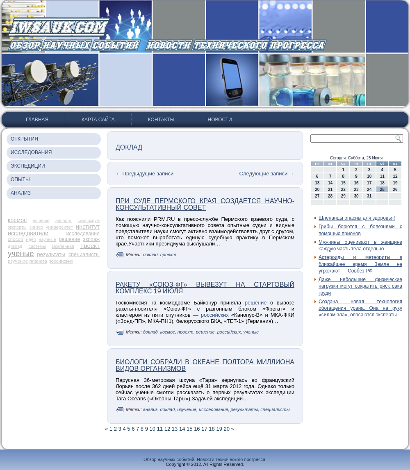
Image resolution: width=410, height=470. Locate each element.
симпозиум (88, 220)
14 (182, 429)
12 (167, 429)
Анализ (21, 193)
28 (330, 196)
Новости (219, 120)
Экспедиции (28, 166)
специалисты (84, 254)
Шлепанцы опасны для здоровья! (357, 218)
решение (69, 239)
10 (152, 429)
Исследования (31, 152)
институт (88, 226)
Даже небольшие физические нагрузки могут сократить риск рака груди (360, 286)
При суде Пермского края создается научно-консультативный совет (205, 204)
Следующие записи (266, 173)
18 (211, 429)
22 (343, 189)
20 (227, 429)
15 (189, 429)
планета (38, 261)
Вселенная (63, 246)
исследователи (28, 233)
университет (59, 227)
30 (356, 196)
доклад (15, 246)
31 (369, 196)
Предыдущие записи (144, 173)
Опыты (20, 179)
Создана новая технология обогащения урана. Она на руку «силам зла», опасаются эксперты (360, 308)
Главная (37, 120)
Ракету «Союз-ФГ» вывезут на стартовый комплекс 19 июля (205, 288)
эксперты (17, 227)
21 (330, 189)
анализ (150, 409)
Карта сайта (98, 120)
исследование (83, 233)
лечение (41, 220)
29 (343, 196)
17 (204, 429)
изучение (18, 261)
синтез (36, 227)
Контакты (161, 120)
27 (317, 196)
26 (395, 189)
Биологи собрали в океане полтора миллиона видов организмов (205, 365)
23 (356, 189)
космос (17, 220)
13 (175, 429)
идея (31, 239)
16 (197, 429)
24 (369, 189)
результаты (51, 254)
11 (160, 429)
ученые (21, 253)
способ (15, 239)
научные (47, 239)
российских (60, 261)
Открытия (24, 139)
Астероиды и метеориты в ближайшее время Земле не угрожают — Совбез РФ (360, 264)
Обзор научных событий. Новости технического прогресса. (205, 459)
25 (382, 189)
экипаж (91, 239)
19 (219, 429)
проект (90, 245)
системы (37, 246)
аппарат (63, 220)
